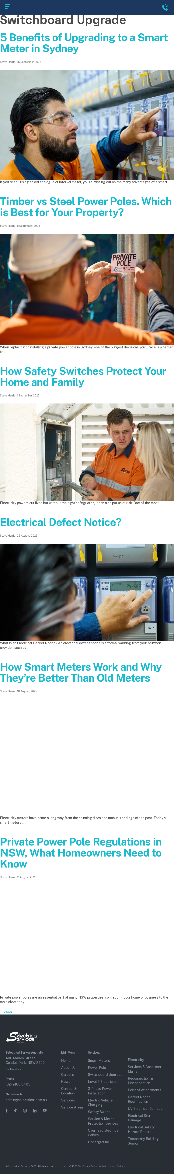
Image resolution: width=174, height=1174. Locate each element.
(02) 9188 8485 (18, 1084)
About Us (68, 1068)
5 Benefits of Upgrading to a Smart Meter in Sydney (84, 43)
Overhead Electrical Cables (103, 1132)
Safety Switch (99, 1112)
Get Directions (14, 1069)
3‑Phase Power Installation (100, 1091)
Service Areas (72, 1107)
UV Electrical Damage (145, 1109)
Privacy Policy (89, 1166)
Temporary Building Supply (143, 1141)
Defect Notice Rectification (139, 1099)
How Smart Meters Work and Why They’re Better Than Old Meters (81, 672)
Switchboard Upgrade (105, 1075)
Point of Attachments (144, 1090)
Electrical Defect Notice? (60, 522)
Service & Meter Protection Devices (103, 1121)
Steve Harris (7, 61)
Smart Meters (99, 1061)
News (65, 1082)
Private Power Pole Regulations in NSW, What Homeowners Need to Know (81, 852)
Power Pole (97, 1068)
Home (66, 1061)
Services (68, 1100)
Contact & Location (69, 1091)
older (6, 1012)
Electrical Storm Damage (140, 1118)
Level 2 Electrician (102, 1082)
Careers (67, 1075)
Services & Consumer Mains (145, 1069)
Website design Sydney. (112, 1166)
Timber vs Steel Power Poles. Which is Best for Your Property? (86, 207)
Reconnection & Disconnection (140, 1080)
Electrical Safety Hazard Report (141, 1129)
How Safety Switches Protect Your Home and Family (83, 376)
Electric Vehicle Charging (100, 1102)
